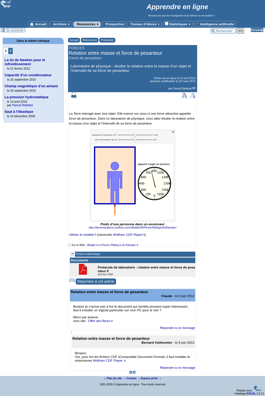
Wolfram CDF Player (128, 234)
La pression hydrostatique (27, 97)
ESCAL (251, 393)
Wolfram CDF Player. (108, 360)
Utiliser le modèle (81, 234)
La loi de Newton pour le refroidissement (25, 62)
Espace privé (148, 378)
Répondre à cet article (95, 281)
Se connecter (15, 30)
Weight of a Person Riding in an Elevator (111, 245)
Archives (61, 24)
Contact (130, 378)
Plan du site (113, 378)
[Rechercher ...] (223, 31)
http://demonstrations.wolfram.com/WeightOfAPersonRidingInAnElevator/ (132, 227)
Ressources (87, 24)
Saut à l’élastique (19, 111)
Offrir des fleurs (99, 321)
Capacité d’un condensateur (28, 75)
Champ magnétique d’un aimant (31, 86)
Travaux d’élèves (144, 24)
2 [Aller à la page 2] (10, 51)
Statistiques (178, 24)
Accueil (38, 24)
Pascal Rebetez (182, 88)
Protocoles (107, 40)
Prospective (114, 24)
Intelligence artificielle (215, 24)
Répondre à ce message (177, 328)
